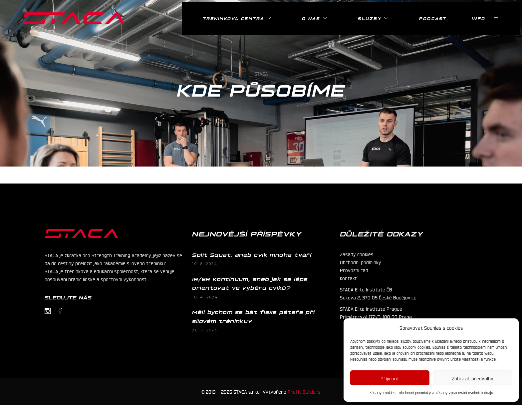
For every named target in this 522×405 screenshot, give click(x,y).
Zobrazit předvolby (472, 378)
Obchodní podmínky (360, 262)
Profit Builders (304, 391)
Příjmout (390, 378)
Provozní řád (354, 270)
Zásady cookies (382, 392)
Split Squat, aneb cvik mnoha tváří (251, 254)
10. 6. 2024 (204, 263)
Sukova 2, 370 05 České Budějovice (378, 297)
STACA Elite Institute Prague (371, 308)
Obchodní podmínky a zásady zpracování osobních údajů (446, 392)
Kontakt (348, 278)
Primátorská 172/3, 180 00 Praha (376, 316)
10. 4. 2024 (205, 297)
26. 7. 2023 (204, 330)
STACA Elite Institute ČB (366, 289)
